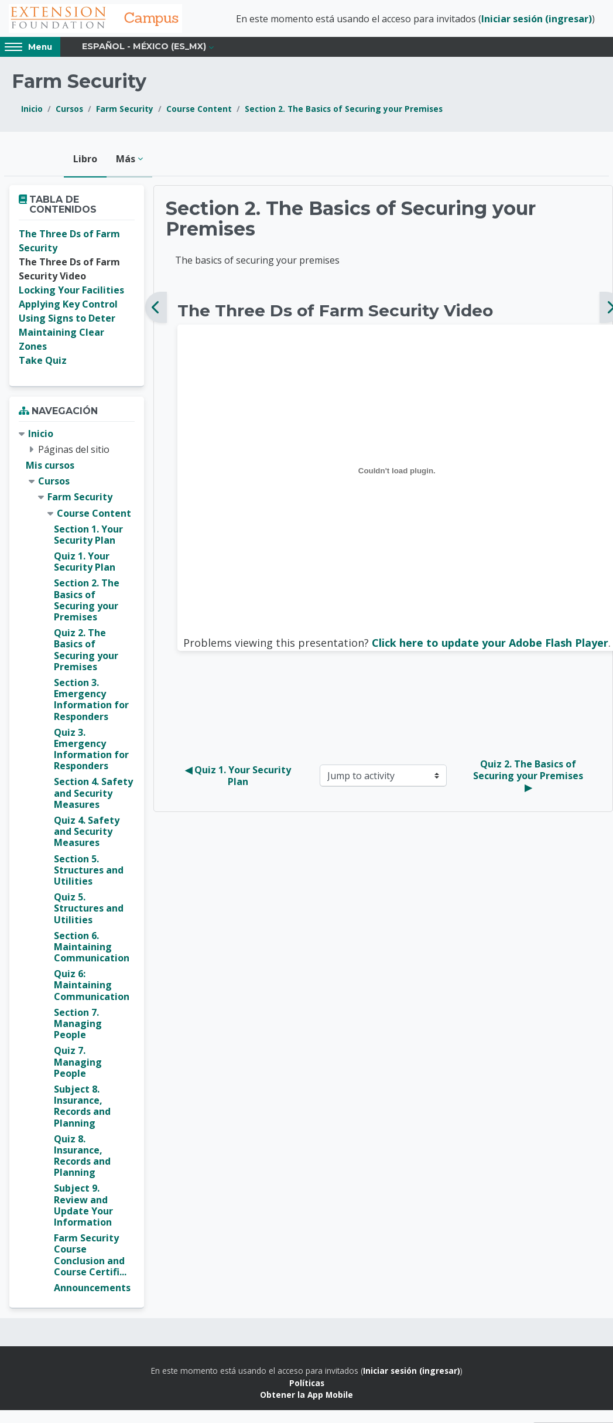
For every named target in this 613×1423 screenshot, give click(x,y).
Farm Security (124, 110)
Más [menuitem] (125, 159)
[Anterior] (156, 309)
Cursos (69, 110)
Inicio (32, 110)
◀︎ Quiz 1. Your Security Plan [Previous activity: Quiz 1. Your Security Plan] (239, 777)
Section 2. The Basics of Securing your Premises (344, 110)
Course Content (199, 110)
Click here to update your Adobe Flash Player (490, 644)
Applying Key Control (68, 305)
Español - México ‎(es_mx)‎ (144, 48)
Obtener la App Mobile (306, 1395)
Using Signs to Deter (67, 319)
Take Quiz (43, 362)
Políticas (306, 1384)
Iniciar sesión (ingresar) (536, 19)
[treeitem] (77, 862)
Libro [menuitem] (85, 159)
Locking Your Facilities (71, 291)
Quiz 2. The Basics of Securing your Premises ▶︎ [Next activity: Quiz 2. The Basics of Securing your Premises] (529, 777)
